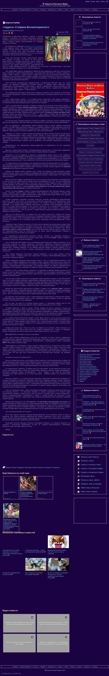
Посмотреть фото (88, 477)
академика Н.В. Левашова (33, 46)
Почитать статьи (87, 462)
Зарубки (87, 1)
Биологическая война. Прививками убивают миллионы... (94, 285)
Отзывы (93, 1)
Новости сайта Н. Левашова (89, 372)
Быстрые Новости (25, 9)
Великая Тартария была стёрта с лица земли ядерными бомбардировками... (93, 299)
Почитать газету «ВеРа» (90, 481)
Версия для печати (63, 34)
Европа (73, 9)
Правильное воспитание (88, 367)
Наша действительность (88, 360)
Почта (97, 1)
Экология (83, 380)
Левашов (86, 9)
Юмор (82, 382)
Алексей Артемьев (8, 30)
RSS (107, 1)
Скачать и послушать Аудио (92, 469)
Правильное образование (88, 369)
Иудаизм (21, 467)
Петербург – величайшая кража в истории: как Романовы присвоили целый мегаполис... (94, 404)
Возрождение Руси (86, 357)
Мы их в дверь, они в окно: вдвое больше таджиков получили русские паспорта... (94, 432)
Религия (40, 467)
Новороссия (51, 9)
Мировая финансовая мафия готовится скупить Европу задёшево (57, 551)
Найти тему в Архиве (89, 492)
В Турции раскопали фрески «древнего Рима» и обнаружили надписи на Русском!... (93, 38)
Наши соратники (85, 377)
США (66, 9)
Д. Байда (94, 9)
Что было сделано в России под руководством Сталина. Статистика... (93, 45)
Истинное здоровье (86, 365)
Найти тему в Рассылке (90, 489)
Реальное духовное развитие (89, 370)
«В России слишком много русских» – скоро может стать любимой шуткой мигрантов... (94, 268)
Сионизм (47, 467)
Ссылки (103, 1)
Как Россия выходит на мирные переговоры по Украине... (93, 425)
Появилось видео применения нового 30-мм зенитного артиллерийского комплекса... (93, 254)
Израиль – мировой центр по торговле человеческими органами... (92, 306)
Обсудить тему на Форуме (91, 485)
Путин (79, 9)
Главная (15, 9)
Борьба (8, 467)
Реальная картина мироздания (90, 358)
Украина (43, 9)
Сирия (60, 9)
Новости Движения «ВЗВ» (88, 374)
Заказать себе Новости (90, 458)
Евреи (14, 467)
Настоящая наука (85, 363)
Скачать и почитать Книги (91, 465)
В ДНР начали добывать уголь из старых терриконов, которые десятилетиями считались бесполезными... (93, 261)
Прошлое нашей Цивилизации (90, 355)
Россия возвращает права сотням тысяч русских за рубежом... (93, 246)
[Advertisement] (33, 16)
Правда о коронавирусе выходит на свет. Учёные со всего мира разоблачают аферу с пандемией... (94, 292)
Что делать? (84, 379)
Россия (36, 9)
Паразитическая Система (88, 375)
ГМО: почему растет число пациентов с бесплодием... (92, 397)
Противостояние (31, 467)
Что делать (56, 467)
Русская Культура (85, 362)
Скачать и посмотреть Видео (92, 473)
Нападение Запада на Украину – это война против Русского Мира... (94, 446)
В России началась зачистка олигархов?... (92, 23)
